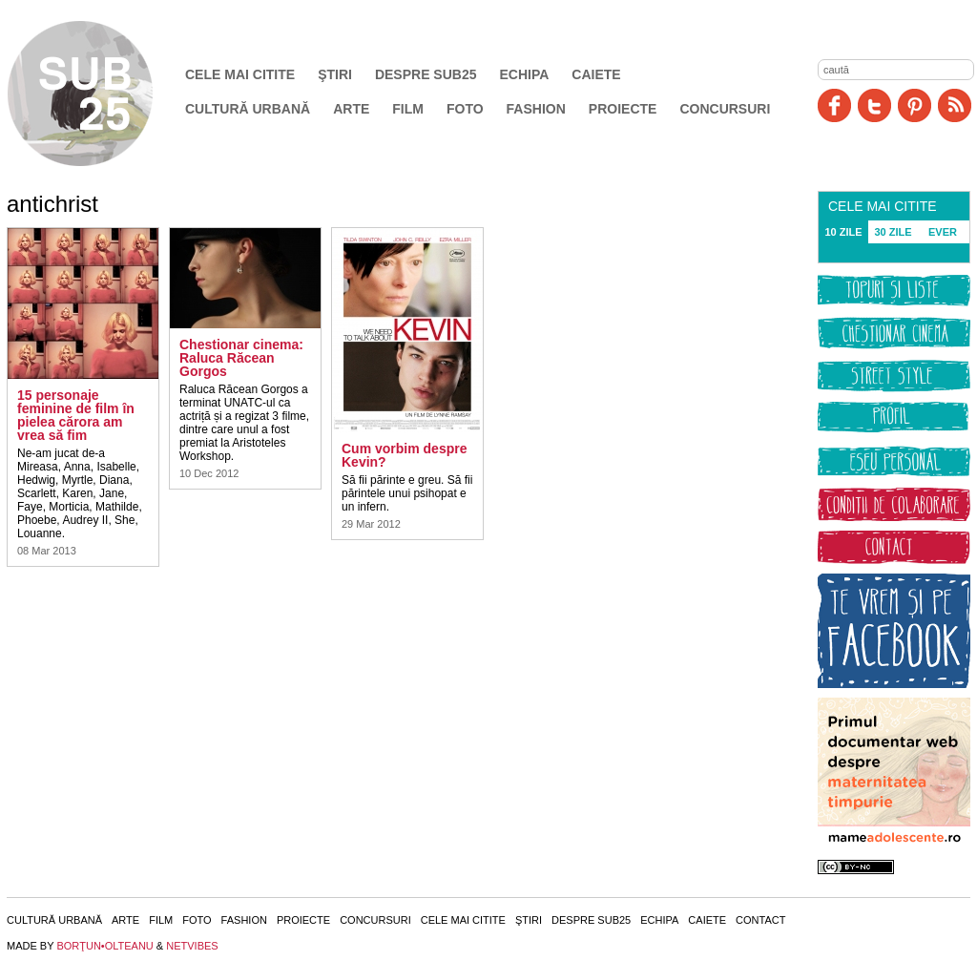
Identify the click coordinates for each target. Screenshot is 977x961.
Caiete (596, 74)
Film (408, 108)
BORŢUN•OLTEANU (104, 945)
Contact (760, 920)
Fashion (536, 108)
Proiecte (623, 108)
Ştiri (335, 74)
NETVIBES (192, 945)
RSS (954, 105)
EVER (942, 232)
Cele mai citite (240, 74)
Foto (465, 108)
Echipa (525, 74)
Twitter (874, 105)
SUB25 (102, 93)
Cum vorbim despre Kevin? (404, 455)
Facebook (834, 105)
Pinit (914, 105)
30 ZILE (892, 232)
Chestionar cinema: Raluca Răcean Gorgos (241, 358)
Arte (351, 108)
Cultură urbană (247, 108)
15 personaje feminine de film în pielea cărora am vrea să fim (76, 415)
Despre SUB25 (426, 74)
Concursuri (724, 108)
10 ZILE (843, 232)
